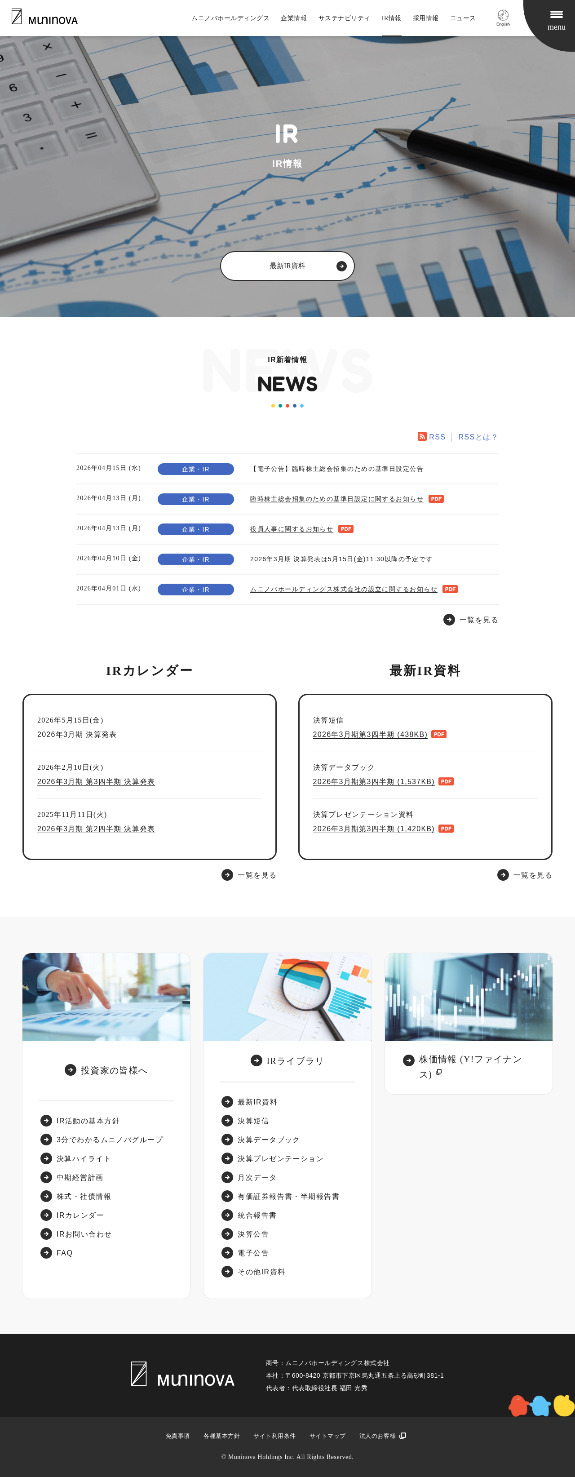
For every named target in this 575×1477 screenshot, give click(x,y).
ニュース (463, 18)
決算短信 (253, 1121)
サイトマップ (328, 1436)
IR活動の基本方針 (88, 1121)
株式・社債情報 (84, 1196)
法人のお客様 (377, 1436)
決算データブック (269, 1140)
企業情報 (294, 18)
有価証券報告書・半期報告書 (289, 1196)
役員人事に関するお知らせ (291, 528)
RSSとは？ (478, 437)
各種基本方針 (221, 1436)
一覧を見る (257, 875)
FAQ (65, 1253)
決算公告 (253, 1234)
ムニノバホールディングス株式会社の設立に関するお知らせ (344, 589)
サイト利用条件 (274, 1436)
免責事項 (178, 1436)
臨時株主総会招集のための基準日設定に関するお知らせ (337, 498)
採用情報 (426, 18)
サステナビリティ (344, 18)
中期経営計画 (80, 1177)
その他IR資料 (261, 1272)
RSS (437, 437)
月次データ (257, 1177)
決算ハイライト (84, 1158)
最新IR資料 (258, 1102)
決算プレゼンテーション (281, 1158)
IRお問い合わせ (84, 1234)
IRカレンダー (80, 1215)
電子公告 (253, 1253)
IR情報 (392, 18)
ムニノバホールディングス (230, 18)
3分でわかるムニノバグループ (110, 1140)
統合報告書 (257, 1215)
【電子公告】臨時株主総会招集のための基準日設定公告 (337, 468)
